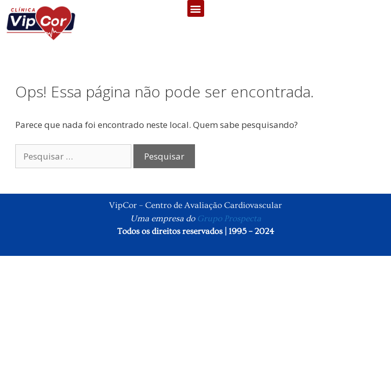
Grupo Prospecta (229, 218)
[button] (195, 8)
